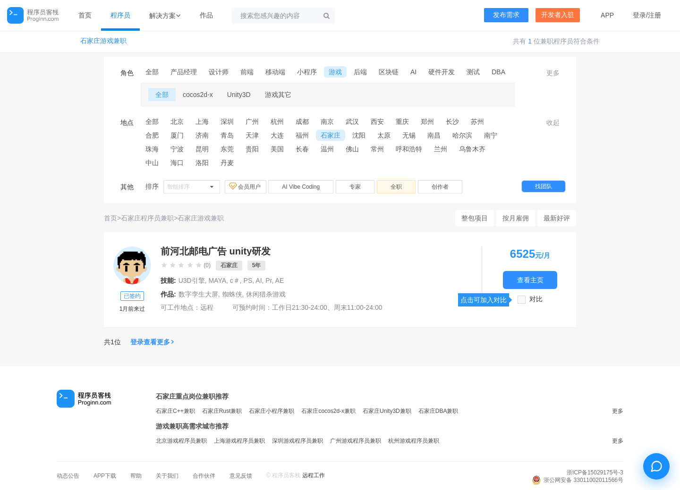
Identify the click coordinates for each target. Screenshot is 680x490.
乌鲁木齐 (472, 149)
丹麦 (227, 162)
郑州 (427, 121)
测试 (473, 72)
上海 (202, 121)
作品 (206, 15)
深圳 (227, 121)
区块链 (389, 72)
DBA (498, 72)
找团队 (543, 186)
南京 (327, 121)
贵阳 (252, 149)
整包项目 (474, 218)
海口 (177, 162)
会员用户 (245, 186)
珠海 (152, 149)
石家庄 (330, 135)
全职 (396, 187)
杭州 (277, 121)
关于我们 (167, 476)
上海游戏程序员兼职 (239, 441)
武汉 (352, 121)
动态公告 (68, 476)
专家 (355, 187)
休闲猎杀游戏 (266, 294)
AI (413, 72)
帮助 (136, 476)
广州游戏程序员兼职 (355, 441)
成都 (302, 121)
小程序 (307, 72)
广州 (252, 121)
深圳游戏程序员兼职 (297, 441)
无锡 (409, 135)
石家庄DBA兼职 (438, 411)
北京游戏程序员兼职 (181, 441)
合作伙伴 (204, 476)
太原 (384, 135)
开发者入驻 (557, 14)
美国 (277, 149)
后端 (360, 72)
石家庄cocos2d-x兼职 (328, 411)
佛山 (352, 149)
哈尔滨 (462, 135)
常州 (377, 149)
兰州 (440, 149)
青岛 (227, 135)
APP (607, 15)
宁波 (177, 149)
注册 (654, 15)
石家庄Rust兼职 (222, 411)
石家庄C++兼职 (175, 411)
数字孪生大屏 (198, 294)
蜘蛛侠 (232, 294)
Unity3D (239, 94)
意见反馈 (241, 476)
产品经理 (183, 72)
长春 (302, 149)
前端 (247, 72)
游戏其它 (278, 94)
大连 (277, 135)
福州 (302, 135)
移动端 (275, 72)
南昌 (434, 135)
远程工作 (313, 475)
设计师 (219, 72)
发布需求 (506, 14)
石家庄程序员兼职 (147, 218)
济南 (202, 135)
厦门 (177, 135)
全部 (152, 72)
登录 (639, 15)
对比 (536, 299)
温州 (327, 149)
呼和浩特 (409, 149)
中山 (152, 162)
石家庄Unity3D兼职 (387, 411)
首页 (85, 15)
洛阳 (202, 162)
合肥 (152, 135)
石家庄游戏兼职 (103, 40)
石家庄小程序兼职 (271, 411)
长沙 (452, 121)
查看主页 (530, 280)
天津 (252, 135)
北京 (177, 121)
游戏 (335, 72)
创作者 (440, 187)
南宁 (490, 135)
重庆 (402, 121)
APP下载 (105, 476)
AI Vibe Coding (301, 187)
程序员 (120, 15)
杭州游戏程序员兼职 (413, 441)
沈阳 (359, 135)
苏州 (477, 121)
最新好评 (557, 218)
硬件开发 (441, 72)
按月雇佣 (515, 218)
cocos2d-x (198, 94)
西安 (377, 121)
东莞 (227, 149)
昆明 (202, 149)
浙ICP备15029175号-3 (595, 472)
